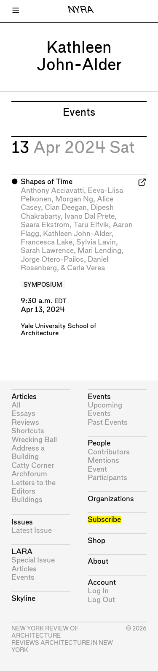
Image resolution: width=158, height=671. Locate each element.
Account (102, 582)
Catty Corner (32, 465)
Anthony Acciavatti (52, 190)
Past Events (108, 422)
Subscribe (104, 519)
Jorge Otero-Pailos (52, 259)
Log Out (101, 599)
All (15, 405)
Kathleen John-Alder (77, 233)
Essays (23, 413)
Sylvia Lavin (96, 242)
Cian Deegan (66, 207)
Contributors (109, 452)
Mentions (103, 460)
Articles (24, 396)
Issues (22, 522)
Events (23, 577)
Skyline (23, 598)
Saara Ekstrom (45, 224)
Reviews (25, 422)
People (99, 443)
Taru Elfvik (91, 224)
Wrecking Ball (34, 439)
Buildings (27, 499)
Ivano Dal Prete (89, 216)
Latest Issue (31, 530)
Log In (98, 591)
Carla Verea (86, 268)
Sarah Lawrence (47, 250)
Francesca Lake (46, 242)
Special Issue (33, 560)
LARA (21, 551)
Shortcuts (27, 431)
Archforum (29, 474)
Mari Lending (99, 250)
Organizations (111, 499)
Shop (96, 540)
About (98, 561)
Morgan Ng (74, 199)
